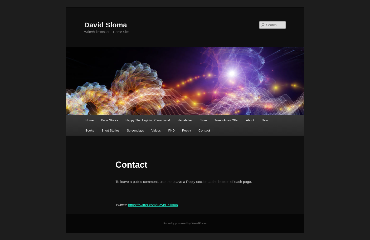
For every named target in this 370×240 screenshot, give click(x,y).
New (265, 120)
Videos (156, 130)
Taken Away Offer (226, 120)
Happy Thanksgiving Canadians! (148, 120)
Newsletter (184, 120)
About (250, 120)
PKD (171, 130)
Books (89, 130)
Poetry (186, 130)
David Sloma (105, 25)
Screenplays (135, 130)
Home (89, 120)
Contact (204, 130)
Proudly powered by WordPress (184, 223)
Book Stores (109, 120)
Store (203, 120)
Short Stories (110, 130)
